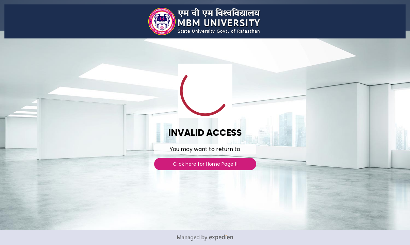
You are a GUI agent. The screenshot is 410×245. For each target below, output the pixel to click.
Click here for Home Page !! (205, 164)
